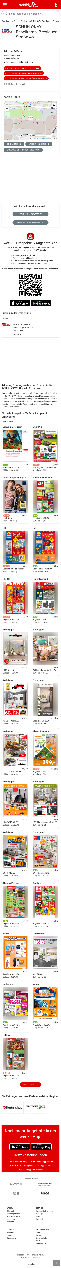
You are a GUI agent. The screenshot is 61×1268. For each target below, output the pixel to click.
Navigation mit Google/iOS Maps (23, 150)
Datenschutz (41, 1238)
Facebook (11, 1232)
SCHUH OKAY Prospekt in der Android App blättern (30, 1162)
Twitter (10, 1235)
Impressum (41, 1243)
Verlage (39, 1214)
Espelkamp (6, 21)
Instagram (11, 1238)
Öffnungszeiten (13, 1214)
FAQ (38, 1216)
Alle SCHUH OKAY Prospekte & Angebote (23, 73)
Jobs (38, 1232)
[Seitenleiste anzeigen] (56, 1263)
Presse (39, 1235)
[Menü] (5, 5)
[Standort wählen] (56, 5)
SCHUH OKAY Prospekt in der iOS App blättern (30, 1165)
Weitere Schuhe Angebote (30, 222)
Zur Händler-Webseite (30, 214)
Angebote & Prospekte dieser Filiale (22, 68)
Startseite (11, 1211)
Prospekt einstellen (44, 1211)
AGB (38, 1241)
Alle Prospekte (30, 1085)
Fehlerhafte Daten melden (16, 84)
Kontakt (39, 1219)
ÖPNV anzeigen (14, 144)
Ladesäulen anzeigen (39, 144)
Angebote (11, 1219)
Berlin (37, 6)
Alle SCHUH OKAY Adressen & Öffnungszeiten (26, 78)
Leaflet (33, 139)
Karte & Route (12, 96)
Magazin (10, 1222)
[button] (54, 105)
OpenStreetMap (44, 139)
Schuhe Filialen (20, 21)
